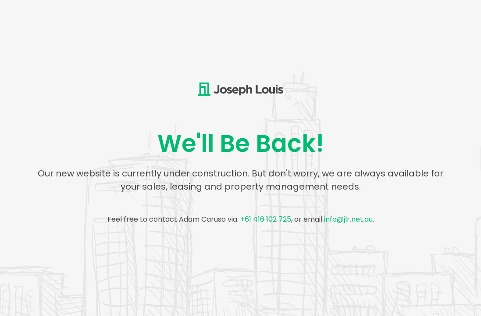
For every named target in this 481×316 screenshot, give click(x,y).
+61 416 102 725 (265, 219)
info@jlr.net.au (348, 219)
